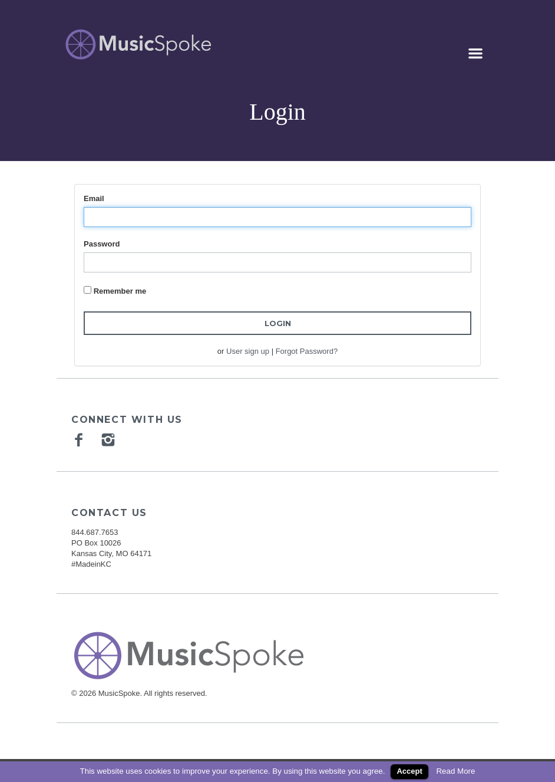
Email (94, 198)
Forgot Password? (307, 351)
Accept (409, 771)
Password (102, 243)
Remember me (120, 291)
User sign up (247, 351)
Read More (455, 771)
